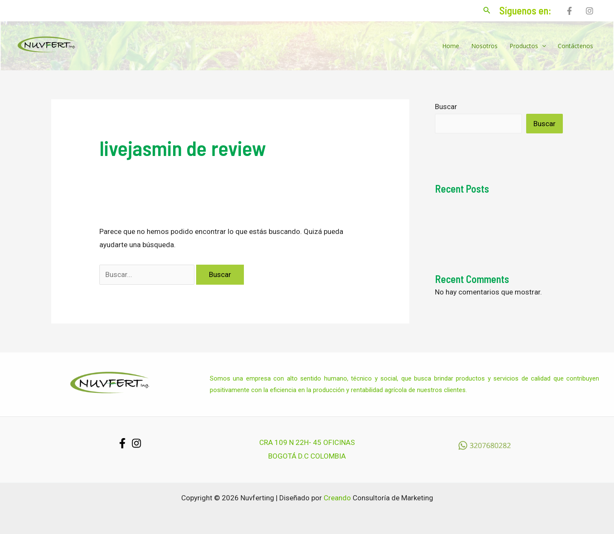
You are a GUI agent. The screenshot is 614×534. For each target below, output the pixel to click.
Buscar (446, 106)
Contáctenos (575, 46)
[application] (542, 46)
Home (450, 46)
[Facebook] (569, 10)
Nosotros (484, 46)
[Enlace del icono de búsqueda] (487, 11)
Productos (528, 46)
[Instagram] (589, 10)
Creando (337, 498)
